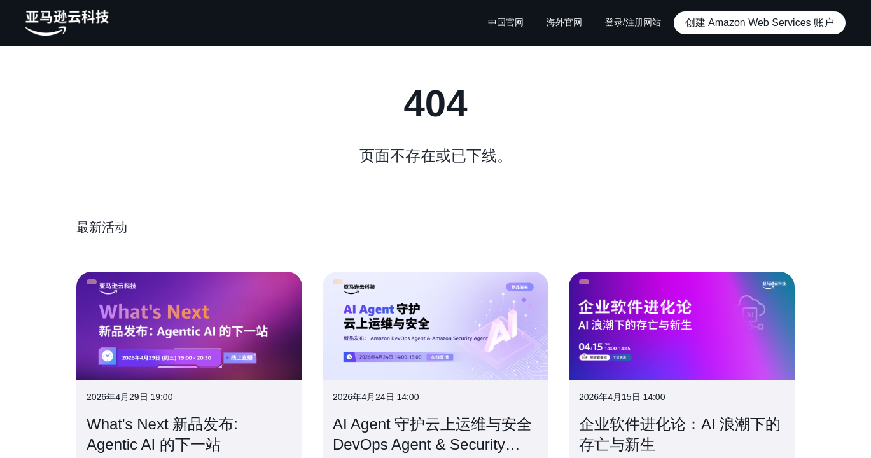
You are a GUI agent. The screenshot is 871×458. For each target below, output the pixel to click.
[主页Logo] (67, 23)
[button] (760, 22)
